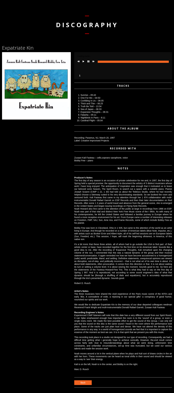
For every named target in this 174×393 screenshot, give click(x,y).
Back (83, 382)
